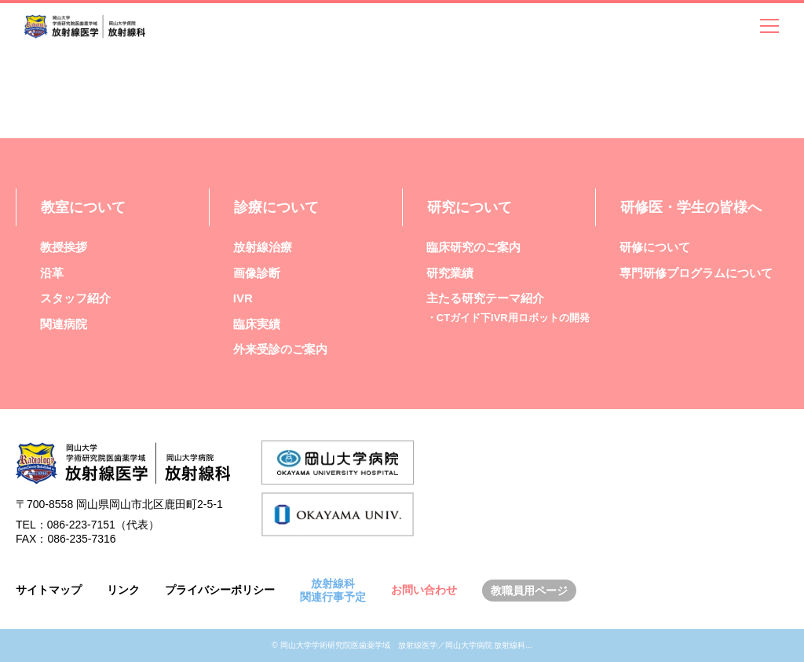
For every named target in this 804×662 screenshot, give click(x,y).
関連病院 (63, 324)
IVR (243, 298)
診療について (276, 207)
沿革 (52, 273)
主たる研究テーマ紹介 (485, 298)
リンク (123, 589)
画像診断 (256, 273)
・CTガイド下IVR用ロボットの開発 (508, 318)
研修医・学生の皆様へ (691, 207)
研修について (654, 247)
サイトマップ (49, 589)
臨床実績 (256, 324)
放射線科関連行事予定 (333, 590)
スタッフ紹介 (75, 298)
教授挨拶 (63, 247)
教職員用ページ (529, 590)
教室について (83, 207)
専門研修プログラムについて (696, 273)
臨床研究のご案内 (473, 247)
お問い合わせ (424, 589)
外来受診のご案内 (280, 349)
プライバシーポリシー (220, 589)
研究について (469, 207)
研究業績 (449, 273)
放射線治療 (262, 247)
